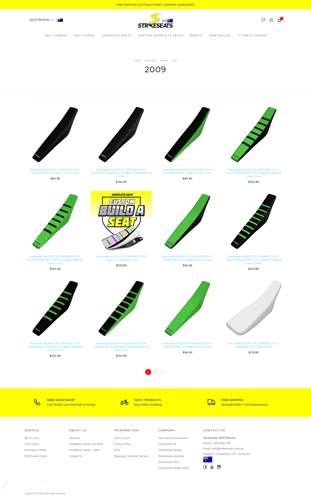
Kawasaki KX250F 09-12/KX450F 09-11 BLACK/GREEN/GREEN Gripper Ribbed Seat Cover (55, 265)
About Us (74, 438)
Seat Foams (84, 35)
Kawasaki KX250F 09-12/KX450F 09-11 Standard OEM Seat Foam (253, 350)
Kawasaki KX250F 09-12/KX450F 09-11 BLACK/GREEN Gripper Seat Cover (187, 171)
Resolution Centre (35, 449)
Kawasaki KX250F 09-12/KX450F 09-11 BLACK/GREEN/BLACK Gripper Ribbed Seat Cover (253, 173)
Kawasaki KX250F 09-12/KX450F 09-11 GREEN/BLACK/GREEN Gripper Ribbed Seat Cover (121, 352)
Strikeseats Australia (171, 456)
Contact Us (76, 456)
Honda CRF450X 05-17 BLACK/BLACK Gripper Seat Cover (37, 484)
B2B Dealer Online (36, 456)
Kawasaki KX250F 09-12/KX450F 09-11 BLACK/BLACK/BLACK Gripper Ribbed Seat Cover (121, 173)
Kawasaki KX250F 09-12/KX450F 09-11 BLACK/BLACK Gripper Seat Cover (55, 171)
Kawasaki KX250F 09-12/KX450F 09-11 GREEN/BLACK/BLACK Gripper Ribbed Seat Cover (55, 352)
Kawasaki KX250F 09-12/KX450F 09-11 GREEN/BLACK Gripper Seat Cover (187, 263)
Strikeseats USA (168, 462)
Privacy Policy (122, 444)
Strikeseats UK (167, 444)
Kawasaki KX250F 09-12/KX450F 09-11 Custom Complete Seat (121, 263)
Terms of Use (122, 438)
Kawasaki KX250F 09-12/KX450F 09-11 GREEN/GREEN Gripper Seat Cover (187, 350)
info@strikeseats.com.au (228, 448)
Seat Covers (55, 35)
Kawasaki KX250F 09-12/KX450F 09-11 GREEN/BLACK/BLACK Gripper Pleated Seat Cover (253, 265)
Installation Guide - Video (84, 449)
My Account (32, 438)
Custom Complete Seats (160, 35)
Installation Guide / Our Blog (86, 444)
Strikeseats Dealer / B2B (173, 468)
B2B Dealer (219, 35)
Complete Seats (116, 35)
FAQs (117, 449)
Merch (196, 35)
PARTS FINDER (252, 35)
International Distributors (173, 438)
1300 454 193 (221, 443)
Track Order (32, 444)
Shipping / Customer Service (131, 456)
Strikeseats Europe (169, 449)
